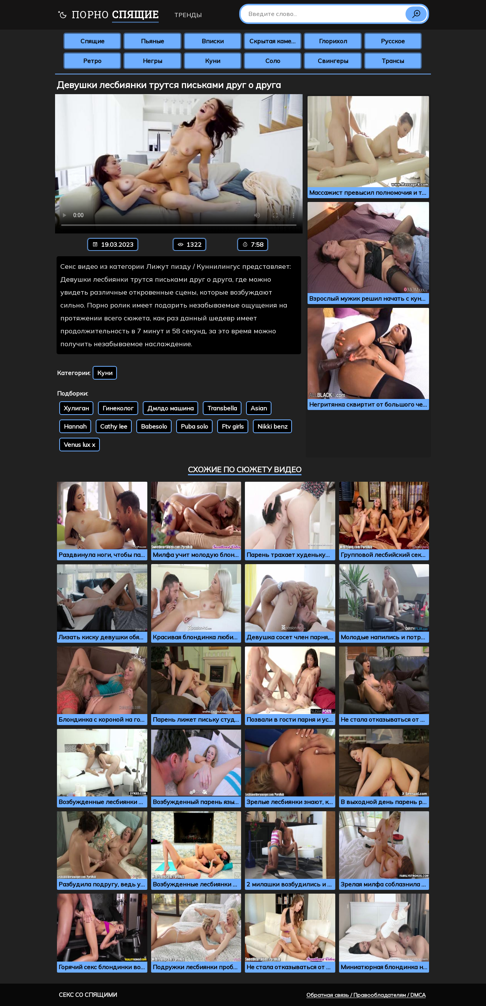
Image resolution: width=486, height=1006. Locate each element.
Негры (152, 61)
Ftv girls (233, 426)
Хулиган (76, 408)
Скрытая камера (273, 41)
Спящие (92, 41)
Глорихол (333, 41)
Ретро (92, 61)
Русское (393, 41)
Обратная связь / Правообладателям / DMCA (366, 995)
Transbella (222, 408)
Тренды (188, 15)
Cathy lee (113, 426)
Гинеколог (118, 408)
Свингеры (333, 61)
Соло (272, 61)
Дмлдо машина (170, 408)
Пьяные (152, 41)
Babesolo (154, 426)
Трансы (393, 61)
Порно (108, 15)
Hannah (75, 426)
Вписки (213, 41)
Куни (212, 61)
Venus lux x (79, 444)
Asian (259, 408)
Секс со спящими (88, 994)
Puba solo (194, 426)
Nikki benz (272, 426)
